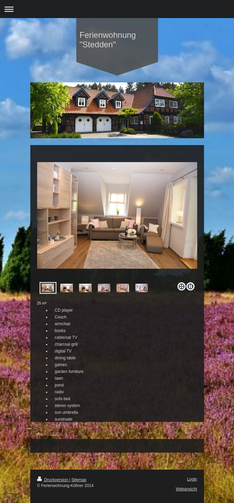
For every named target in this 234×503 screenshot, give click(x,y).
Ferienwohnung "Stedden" (108, 39)
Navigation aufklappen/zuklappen (117, 9)
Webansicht (186, 489)
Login (192, 479)
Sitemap (79, 479)
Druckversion (53, 479)
